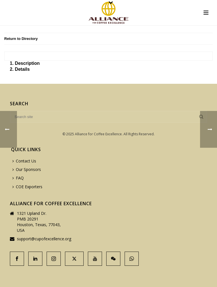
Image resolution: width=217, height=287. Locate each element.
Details (22, 69)
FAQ (18, 178)
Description (27, 63)
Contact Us (24, 161)
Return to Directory (21, 39)
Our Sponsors (26, 169)
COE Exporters (27, 186)
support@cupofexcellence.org (44, 238)
